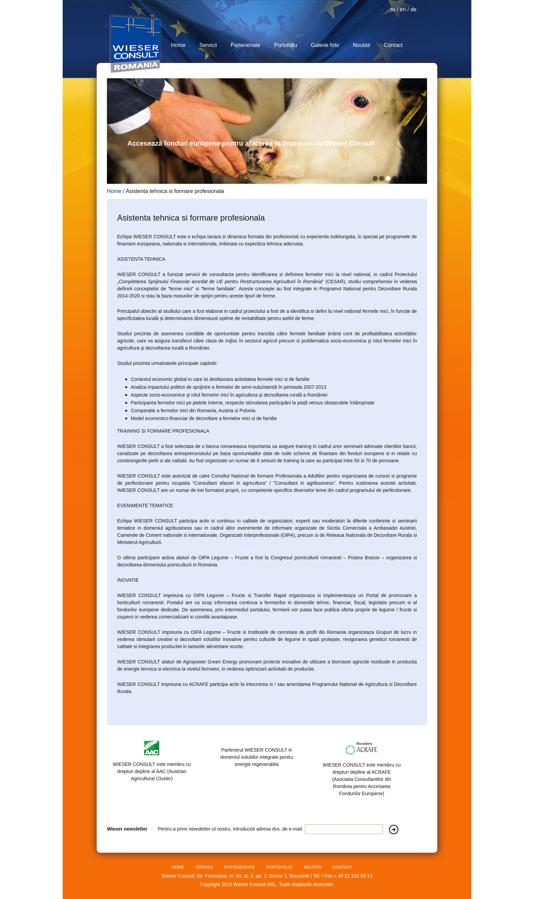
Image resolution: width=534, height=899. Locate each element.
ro (392, 9)
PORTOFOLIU (280, 867)
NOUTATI (313, 867)
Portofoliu (285, 45)
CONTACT (342, 867)
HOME (178, 867)
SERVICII (204, 867)
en (403, 9)
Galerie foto (325, 45)
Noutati (361, 45)
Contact (393, 45)
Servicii (208, 45)
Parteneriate (245, 45)
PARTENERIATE (240, 867)
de (413, 9)
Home (178, 45)
